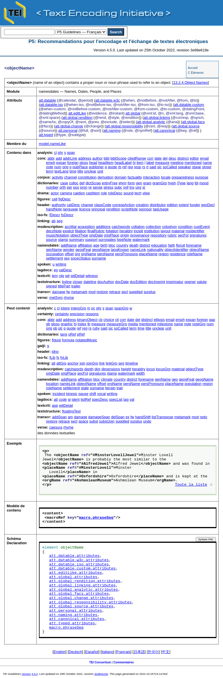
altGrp (61, 363)
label (150, 162)
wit (67, 276)
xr (143, 187)
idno (55, 351)
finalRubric (96, 231)
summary (76, 239)
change (87, 205)
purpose (201, 177)
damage (58, 292)
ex (128, 417)
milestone (165, 324)
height (126, 369)
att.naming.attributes (73, 615)
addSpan (59, 417)
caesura (55, 427)
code (63, 399)
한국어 (153, 652)
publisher (96, 167)
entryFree (110, 183)
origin (124, 235)
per (69, 187)
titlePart (64, 286)
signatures (197, 235)
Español (91, 652)
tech (137, 193)
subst (93, 421)
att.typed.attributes (72, 623)
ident (76, 399)
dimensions (110, 369)
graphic (67, 324)
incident (58, 394)
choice (108, 319)
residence (178, 254)
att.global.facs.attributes (79, 593)
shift (92, 394)
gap (212, 319)
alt (54, 363)
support (91, 239)
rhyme (69, 297)
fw (68, 292)
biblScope (118, 158)
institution (152, 231)
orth (62, 187)
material (178, 231)
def (82, 183)
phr (60, 152)
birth (103, 245)
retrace (114, 292)
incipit (138, 231)
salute (202, 282)
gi (69, 399)
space (83, 421)
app (55, 405)
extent (184, 205)
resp (137, 167)
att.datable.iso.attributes (79, 564)
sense (98, 187)
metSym (56, 297)
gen (139, 183)
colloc (74, 183)
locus (150, 369)
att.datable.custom (189, 104)
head (93, 162)
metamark (79, 292)
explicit (68, 231)
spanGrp (121, 308)
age (96, 245)
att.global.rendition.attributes (84, 581)
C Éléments (196, 72)
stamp (63, 239)
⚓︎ (211, 484)
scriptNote (129, 209)
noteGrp (199, 324)
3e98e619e (101, 673)
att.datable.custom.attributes (82, 568)
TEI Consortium (100, 662)
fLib (52, 357)
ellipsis (159, 319)
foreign (73, 162)
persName (105, 254)
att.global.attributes (73, 577)
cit (117, 319)
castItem (93, 193)
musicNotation (57, 235)
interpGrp (78, 308)
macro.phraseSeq (96, 517)
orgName (88, 254)
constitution (87, 177)
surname (99, 258)
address (84, 158)
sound (129, 193)
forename (194, 245)
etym (123, 183)
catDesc (73, 205)
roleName (194, 254)
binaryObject (87, 319)
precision (77, 314)
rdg (61, 276)
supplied (136, 292)
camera (66, 193)
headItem (106, 162)
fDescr (54, 215)
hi (134, 162)
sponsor (145, 209)
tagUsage (161, 209)
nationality (155, 249)
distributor (158, 205)
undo (147, 421)
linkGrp (112, 363)
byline (67, 282)
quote (112, 167)
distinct (183, 158)
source (51, 239)
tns (132, 187)
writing (61, 264)
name (207, 162)
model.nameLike (52, 144)
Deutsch (75, 652)
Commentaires (124, 662)
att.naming (112, 130)
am (70, 417)
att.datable (47, 100)
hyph (172, 183)
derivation (105, 177)
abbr (51, 158)
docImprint (156, 282)
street (206, 167)
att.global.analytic (151, 122)
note (49, 167)
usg (138, 187)
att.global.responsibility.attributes (90, 602)
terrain (110, 388)
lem (55, 276)
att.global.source (186, 126)
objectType (79, 235)
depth (88, 369)
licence (85, 209)
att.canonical (164, 130)
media (133, 324)
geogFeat (83, 249)
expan (61, 162)
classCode (102, 205)
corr (150, 158)
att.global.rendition (77, 117)
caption (79, 193)
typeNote (124, 239)
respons (92, 314)
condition (185, 226)
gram (147, 183)
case (64, 183)
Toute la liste (191, 484)
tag (126, 399)
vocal (101, 394)
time (72, 171)
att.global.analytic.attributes (83, 589)
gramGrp (159, 183)
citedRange (137, 158)
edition (172, 205)
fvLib (64, 357)
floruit (180, 245)
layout (165, 231)
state (85, 388)
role (104, 193)
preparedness (183, 177)
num (57, 167)
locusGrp (163, 369)
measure (162, 162)
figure (56, 340)
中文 (165, 652)
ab (54, 221)
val (132, 399)
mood (203, 183)
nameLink (138, 249)
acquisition (86, 226)
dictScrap (93, 183)
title (80, 171)
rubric (172, 235)
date (158, 158)
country (122, 245)
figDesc (64, 199)
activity (57, 177)
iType (181, 183)
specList (115, 399)
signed (51, 286)
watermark (141, 239)
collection (153, 226)
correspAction (123, 205)
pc (93, 308)
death (133, 245)
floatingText (71, 411)
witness (91, 276)
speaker (184, 167)
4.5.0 (35, 673)
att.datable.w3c (107, 100)
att (56, 399)
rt (147, 167)
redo (203, 417)
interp (65, 308)
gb (48, 324)
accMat (71, 226)
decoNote (54, 231)
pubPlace (80, 167)
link (102, 363)
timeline (131, 363)
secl (125, 292)
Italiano (107, 652)
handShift (142, 417)
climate (107, 379)
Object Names (190, 82)
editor (194, 158)
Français (123, 652)
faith (171, 245)
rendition (113, 209)
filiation (81, 231)
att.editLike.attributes (75, 573)
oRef (72, 334)
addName (69, 245)
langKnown (120, 249)
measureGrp (117, 324)
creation (142, 205)
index (82, 324)
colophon (169, 226)
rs (143, 167)
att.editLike (77, 113)
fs (57, 357)
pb (55, 328)
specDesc (100, 399)
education (159, 245)
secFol (183, 235)
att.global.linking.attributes (82, 585)
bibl (106, 158)
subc (118, 187)
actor (55, 193)
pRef (81, 334)
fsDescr (67, 215)
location (52, 383)
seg (59, 221)
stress (108, 187)
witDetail (77, 276)
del (165, 158)
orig (65, 167)
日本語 (139, 652)
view (146, 193)
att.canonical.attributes (76, 619)
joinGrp (92, 363)
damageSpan (99, 417)
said (152, 167)
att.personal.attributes (75, 610)
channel (70, 177)
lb (88, 324)
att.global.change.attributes (81, 598)
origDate (96, 235)
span (71, 152)
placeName (148, 254)
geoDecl (208, 205)
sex (67, 258)
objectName (199, 249)
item (140, 162)
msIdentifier (194, 231)
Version (26, 673)
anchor (73, 363)
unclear (90, 171)
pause (84, 394)
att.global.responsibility (124, 126)
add (59, 158)
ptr (60, 328)
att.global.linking (157, 117)
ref (124, 167)
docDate (122, 282)
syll (125, 187)
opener (190, 282)
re (90, 187)
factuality (135, 177)
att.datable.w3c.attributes (79, 560)
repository (158, 235)
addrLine (70, 158)
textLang (61, 171)
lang (190, 183)
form (131, 183)
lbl (196, 183)
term (50, 171)
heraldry (126, 231)
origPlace (111, 235)
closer (78, 282)
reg (130, 167)
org (77, 254)
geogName (101, 249)
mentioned (193, 162)
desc (172, 158)
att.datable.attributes (74, 556)
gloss (83, 162)
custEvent (202, 226)
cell (54, 199)
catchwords (121, 226)
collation (138, 226)
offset (69, 254)
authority (59, 205)
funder (195, 205)
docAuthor (105, 282)
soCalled (170, 167)
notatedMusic (86, 340)
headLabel (123, 162)
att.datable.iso (51, 104)
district (145, 245)
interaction (151, 177)
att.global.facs (193, 122)
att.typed (46, 135)
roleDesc (115, 193)
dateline (89, 282)
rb (119, 167)
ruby (96, 328)
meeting (177, 162)
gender (69, 249)
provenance (139, 235)
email (204, 158)
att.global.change (69, 126)
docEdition (138, 282)
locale (166, 177)
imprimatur (174, 282)
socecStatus (81, 258)
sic (159, 167)
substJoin (107, 421)
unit (100, 171)
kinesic (71, 394)
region (164, 254)
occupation (55, 254)
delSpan (117, 417)
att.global (133, 113)
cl (55, 152)
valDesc (65, 270)
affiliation (85, 245)
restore (102, 292)
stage (196, 167)
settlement (54, 258)
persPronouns (126, 254)
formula (68, 340)
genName (54, 249)
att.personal (67, 130)
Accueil (192, 67)
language (70, 209)
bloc (112, 245)
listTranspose (162, 417)
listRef (86, 399)
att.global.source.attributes (81, 606)
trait (120, 388)
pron (83, 187)
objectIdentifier (176, 249)
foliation (112, 231)
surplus (149, 292)
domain (120, 177)
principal (98, 209)
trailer (76, 286)
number (52, 187)
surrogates (107, 239)
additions (103, 226)
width (140, 373)
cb (101, 319)
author (97, 158)
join (82, 363)
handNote (54, 209)
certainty (62, 314)
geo (175, 379)
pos (76, 187)
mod (91, 292)
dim (98, 369)
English (60, 652)
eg (56, 270)
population (193, 383)
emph (50, 162)
